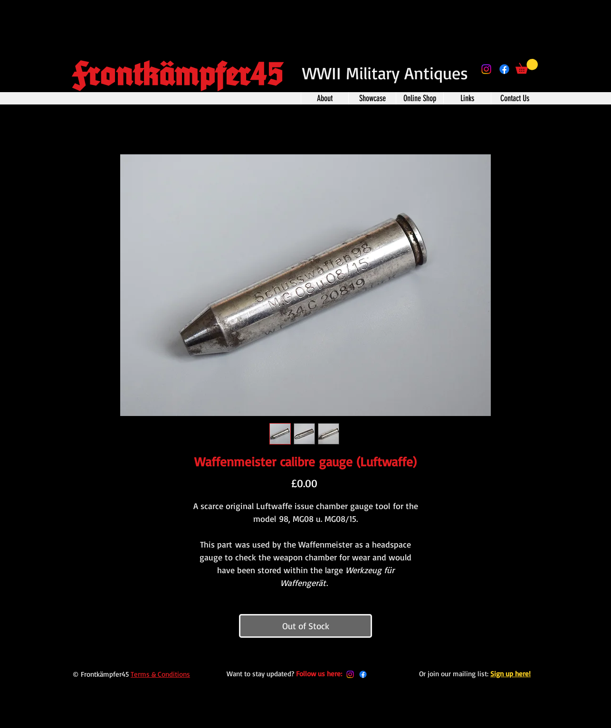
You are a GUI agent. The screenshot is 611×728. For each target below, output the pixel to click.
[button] (527, 66)
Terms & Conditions (160, 674)
